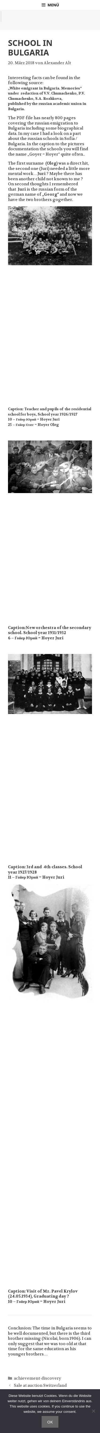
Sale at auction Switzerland (40, 1385)
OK (50, 1422)
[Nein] (93, 1411)
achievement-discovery (37, 1378)
